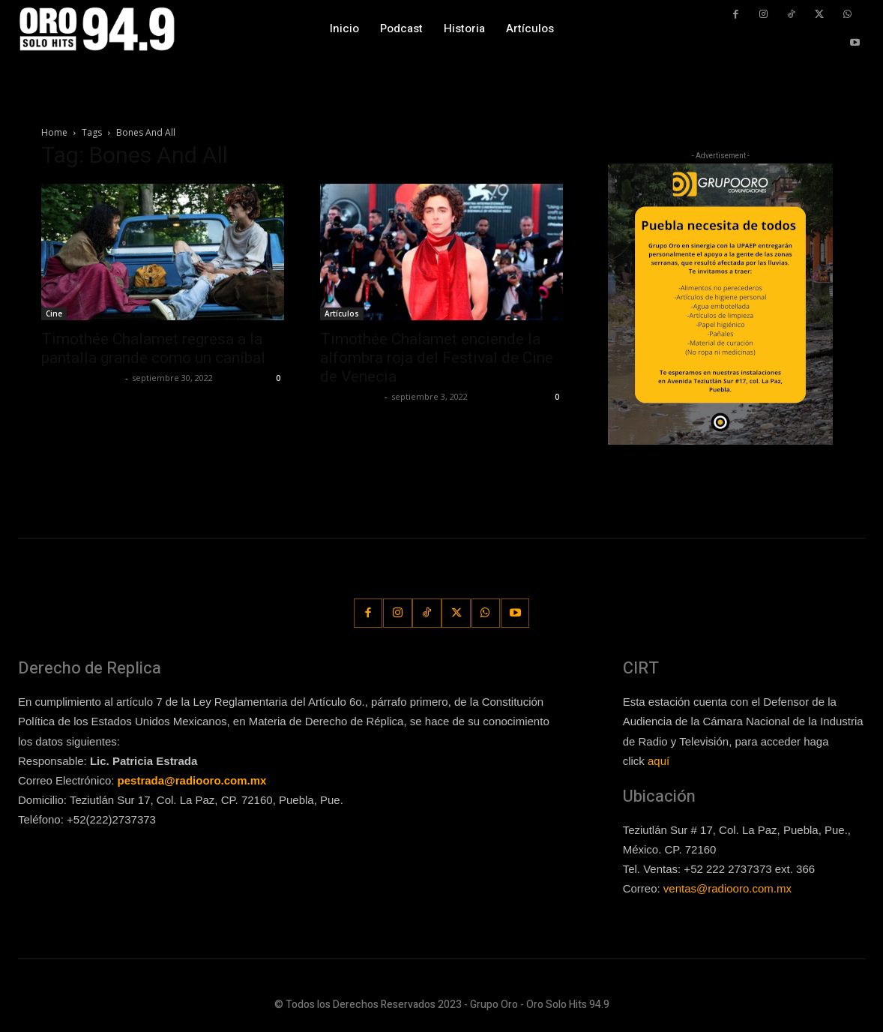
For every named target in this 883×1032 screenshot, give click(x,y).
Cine (54, 313)
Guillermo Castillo (81, 377)
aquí (658, 760)
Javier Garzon (350, 396)
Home (54, 132)
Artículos (342, 313)
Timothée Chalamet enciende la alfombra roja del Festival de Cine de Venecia (436, 358)
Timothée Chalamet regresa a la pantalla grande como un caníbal (155, 348)
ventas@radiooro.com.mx (727, 888)
